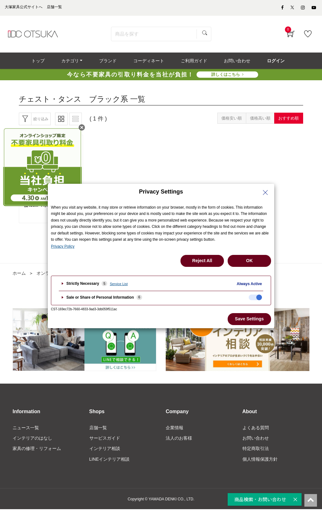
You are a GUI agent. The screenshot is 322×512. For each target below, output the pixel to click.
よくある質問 (255, 430)
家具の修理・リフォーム (37, 451)
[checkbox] (255, 297)
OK (249, 260)
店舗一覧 (98, 430)
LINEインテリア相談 (109, 461)
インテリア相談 (104, 451)
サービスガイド (104, 440)
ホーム (19, 275)
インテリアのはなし (32, 440)
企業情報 (174, 430)
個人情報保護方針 (260, 461)
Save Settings (249, 318)
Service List (119, 284)
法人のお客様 (179, 440)
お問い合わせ (255, 440)
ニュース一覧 (26, 430)
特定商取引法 (255, 451)
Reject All (202, 260)
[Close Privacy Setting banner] (265, 193)
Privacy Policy (63, 246)
